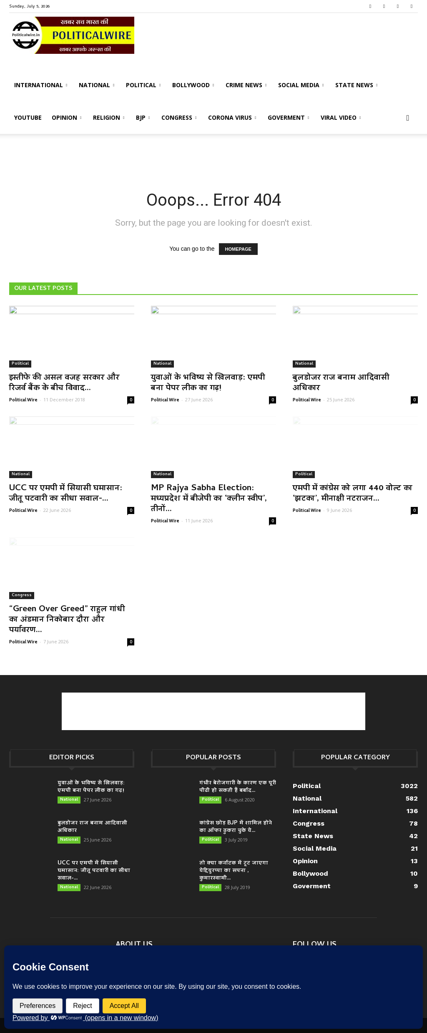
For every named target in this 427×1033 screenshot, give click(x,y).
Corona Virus (232, 117)
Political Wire (23, 400)
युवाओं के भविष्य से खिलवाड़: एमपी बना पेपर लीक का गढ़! (208, 383)
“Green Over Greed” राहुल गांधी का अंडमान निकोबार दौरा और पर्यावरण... (67, 619)
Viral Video (341, 117)
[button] (408, 118)
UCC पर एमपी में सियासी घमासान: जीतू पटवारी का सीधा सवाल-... (65, 493)
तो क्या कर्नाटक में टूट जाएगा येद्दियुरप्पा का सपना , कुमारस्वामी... (233, 871)
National (96, 85)
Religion (108, 117)
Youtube (28, 117)
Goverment (288, 117)
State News (356, 85)
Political (143, 85)
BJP (143, 117)
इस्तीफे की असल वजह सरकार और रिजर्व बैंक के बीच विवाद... (64, 383)
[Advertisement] (213, 156)
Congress (178, 117)
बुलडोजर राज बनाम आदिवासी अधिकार (341, 383)
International (40, 85)
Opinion (66, 117)
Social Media (301, 85)
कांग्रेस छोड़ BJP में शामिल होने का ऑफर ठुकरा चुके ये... (235, 827)
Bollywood (193, 85)
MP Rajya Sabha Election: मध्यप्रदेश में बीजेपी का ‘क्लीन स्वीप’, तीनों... (209, 498)
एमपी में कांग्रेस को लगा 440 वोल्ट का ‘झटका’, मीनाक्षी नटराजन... (352, 493)
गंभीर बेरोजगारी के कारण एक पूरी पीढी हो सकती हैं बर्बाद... (237, 787)
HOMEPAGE (238, 249)
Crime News (246, 85)
